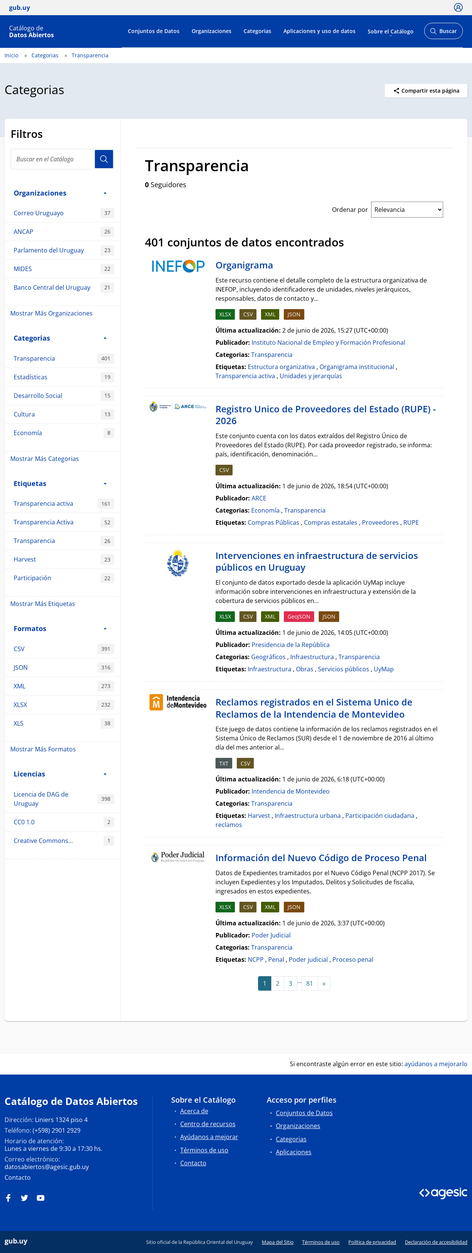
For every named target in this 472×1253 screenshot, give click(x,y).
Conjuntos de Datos (153, 31)
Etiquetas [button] (60, 483)
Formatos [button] (60, 628)
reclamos (229, 825)
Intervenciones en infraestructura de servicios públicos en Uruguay (317, 561)
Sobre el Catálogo (391, 31)
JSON (64, 668)
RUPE (411, 522)
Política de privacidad (372, 1242)
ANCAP (64, 232)
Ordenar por (350, 209)
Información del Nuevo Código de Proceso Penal (321, 857)
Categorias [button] (60, 337)
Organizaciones (211, 31)
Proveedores (380, 522)
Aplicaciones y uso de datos (319, 31)
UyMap (384, 669)
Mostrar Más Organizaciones (51, 313)
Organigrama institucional (356, 367)
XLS (64, 723)
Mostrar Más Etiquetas (42, 604)
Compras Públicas (273, 522)
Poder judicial (308, 959)
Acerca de (194, 1111)
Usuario (104, 159)
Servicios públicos (343, 669)
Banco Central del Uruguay (64, 287)
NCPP (256, 959)
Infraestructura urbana (308, 815)
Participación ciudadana (379, 815)
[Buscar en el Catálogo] (62, 159)
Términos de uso (204, 1150)
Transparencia (90, 55)
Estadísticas (64, 377)
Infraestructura (312, 657)
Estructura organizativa (281, 367)
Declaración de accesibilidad (436, 1242)
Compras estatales (330, 522)
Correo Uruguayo (64, 213)
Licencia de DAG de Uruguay (64, 799)
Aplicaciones (294, 1152)
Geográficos (268, 657)
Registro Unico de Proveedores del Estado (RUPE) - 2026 (326, 414)
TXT (223, 763)
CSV (64, 649)
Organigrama (244, 265)
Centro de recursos (208, 1124)
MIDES (64, 269)
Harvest (64, 559)
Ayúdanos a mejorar (209, 1137)
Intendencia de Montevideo (291, 791)
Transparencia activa (64, 504)
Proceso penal (352, 959)
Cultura (64, 414)
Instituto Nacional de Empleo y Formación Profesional (328, 342)
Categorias (257, 31)
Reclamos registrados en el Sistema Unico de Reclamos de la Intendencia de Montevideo (314, 708)
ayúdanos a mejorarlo (435, 1064)
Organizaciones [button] (60, 192)
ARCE (259, 498)
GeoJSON (299, 616)
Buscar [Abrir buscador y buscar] (443, 33)
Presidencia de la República (291, 645)
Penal (276, 959)
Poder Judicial (271, 935)
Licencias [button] (60, 773)
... (299, 981)
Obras (304, 669)
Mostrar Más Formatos (43, 749)
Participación (64, 578)
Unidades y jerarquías (311, 376)
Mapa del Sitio (278, 1242)
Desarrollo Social (64, 396)
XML (64, 686)
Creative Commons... (64, 841)
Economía (64, 433)
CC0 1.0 (64, 822)
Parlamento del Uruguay (64, 250)
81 (309, 983)
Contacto (18, 1177)
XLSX (64, 705)
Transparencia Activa (64, 522)
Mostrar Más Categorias (44, 458)
